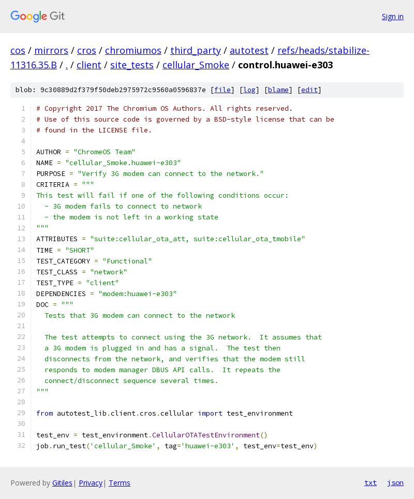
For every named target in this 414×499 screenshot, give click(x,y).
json (395, 482)
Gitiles (62, 483)
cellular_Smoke (195, 64)
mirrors (51, 50)
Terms (119, 483)
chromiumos (133, 50)
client (89, 64)
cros (86, 50)
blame (278, 89)
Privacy (90, 483)
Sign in (393, 16)
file (222, 89)
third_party (195, 50)
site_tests (132, 64)
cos (17, 50)
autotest (249, 50)
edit (309, 89)
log (249, 89)
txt (370, 482)
